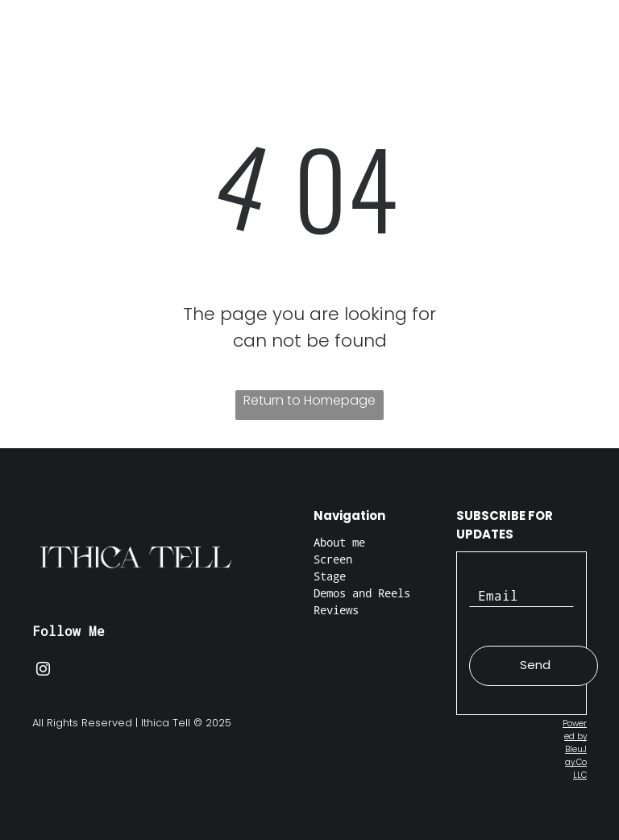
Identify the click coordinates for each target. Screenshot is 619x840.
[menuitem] (184, 56)
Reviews (336, 610)
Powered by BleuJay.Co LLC (575, 749)
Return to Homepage (309, 400)
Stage (330, 576)
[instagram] (42, 671)
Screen (333, 559)
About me (339, 542)
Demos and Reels (362, 593)
